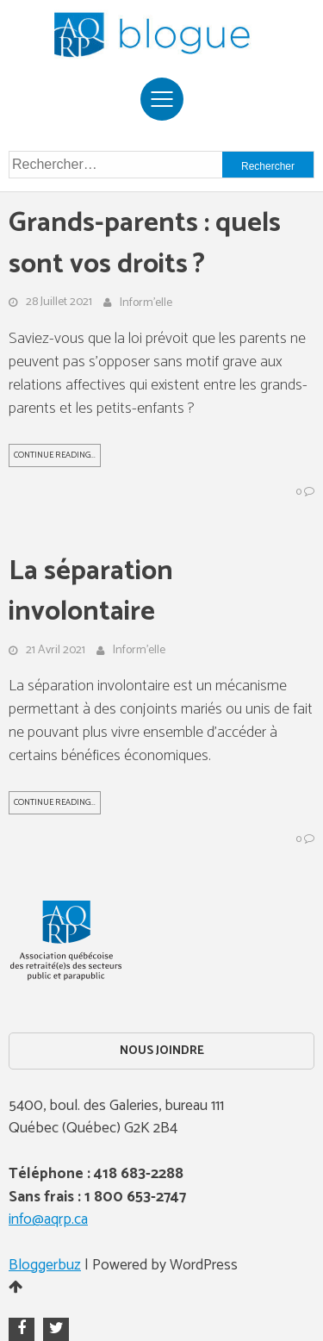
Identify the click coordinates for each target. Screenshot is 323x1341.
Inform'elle (146, 303)
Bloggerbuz (45, 1265)
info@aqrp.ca (48, 1219)
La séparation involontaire (91, 592)
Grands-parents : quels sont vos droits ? (145, 244)
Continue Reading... (55, 455)
